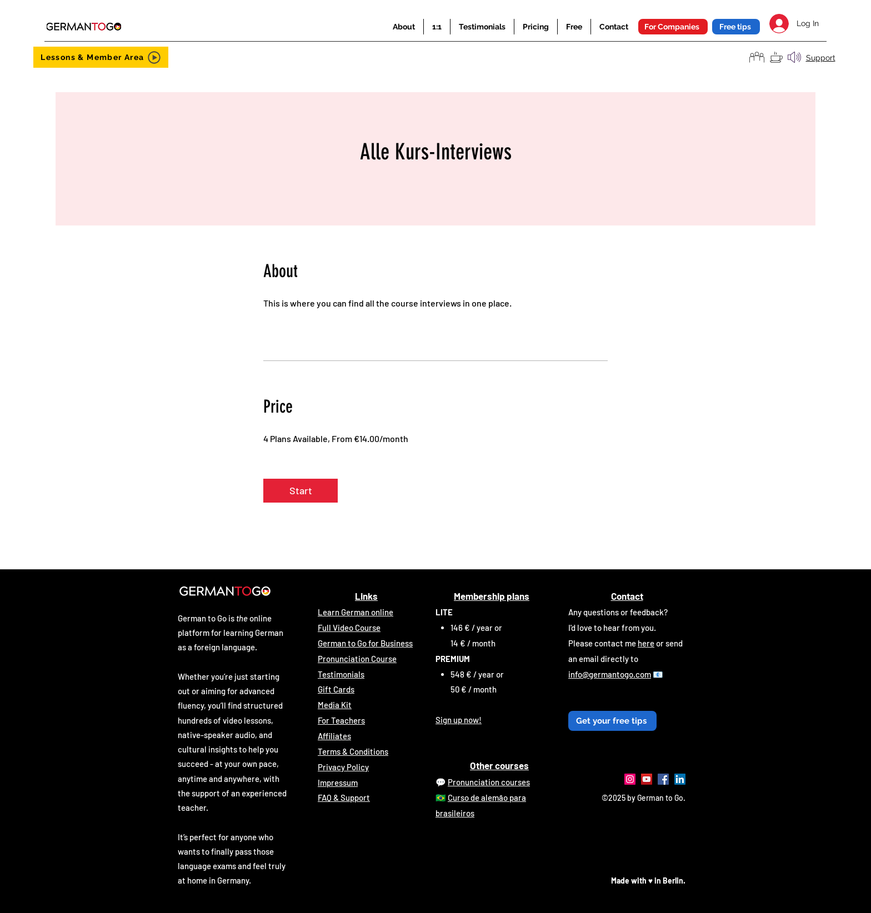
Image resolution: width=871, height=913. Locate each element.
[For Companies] (673, 26)
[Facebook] (663, 779)
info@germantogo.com (609, 674)
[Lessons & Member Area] (100, 57)
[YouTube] (646, 779)
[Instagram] (629, 779)
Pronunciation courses (489, 782)
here (646, 643)
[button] (403, 26)
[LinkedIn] (679, 779)
